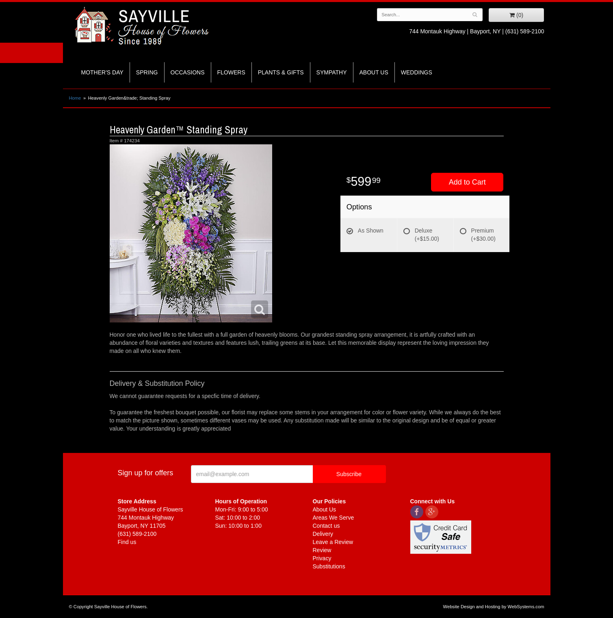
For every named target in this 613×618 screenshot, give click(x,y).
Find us (127, 542)
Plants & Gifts (281, 72)
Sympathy (331, 72)
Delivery (323, 534)
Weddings (416, 72)
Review (322, 550)
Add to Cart (467, 182)
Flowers (231, 72)
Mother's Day (102, 72)
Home (75, 98)
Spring (147, 72)
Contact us (326, 525)
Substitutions (329, 566)
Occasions (188, 72)
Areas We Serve (333, 517)
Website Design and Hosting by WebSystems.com (493, 606)
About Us (374, 72)
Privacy (322, 558)
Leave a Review (333, 542)
